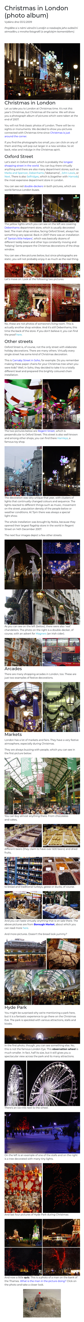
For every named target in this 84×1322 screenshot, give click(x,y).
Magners (41, 633)
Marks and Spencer (16, 173)
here (19, 334)
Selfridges (33, 176)
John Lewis (68, 173)
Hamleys (62, 438)
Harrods (73, 176)
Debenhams (36, 173)
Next (7, 176)
